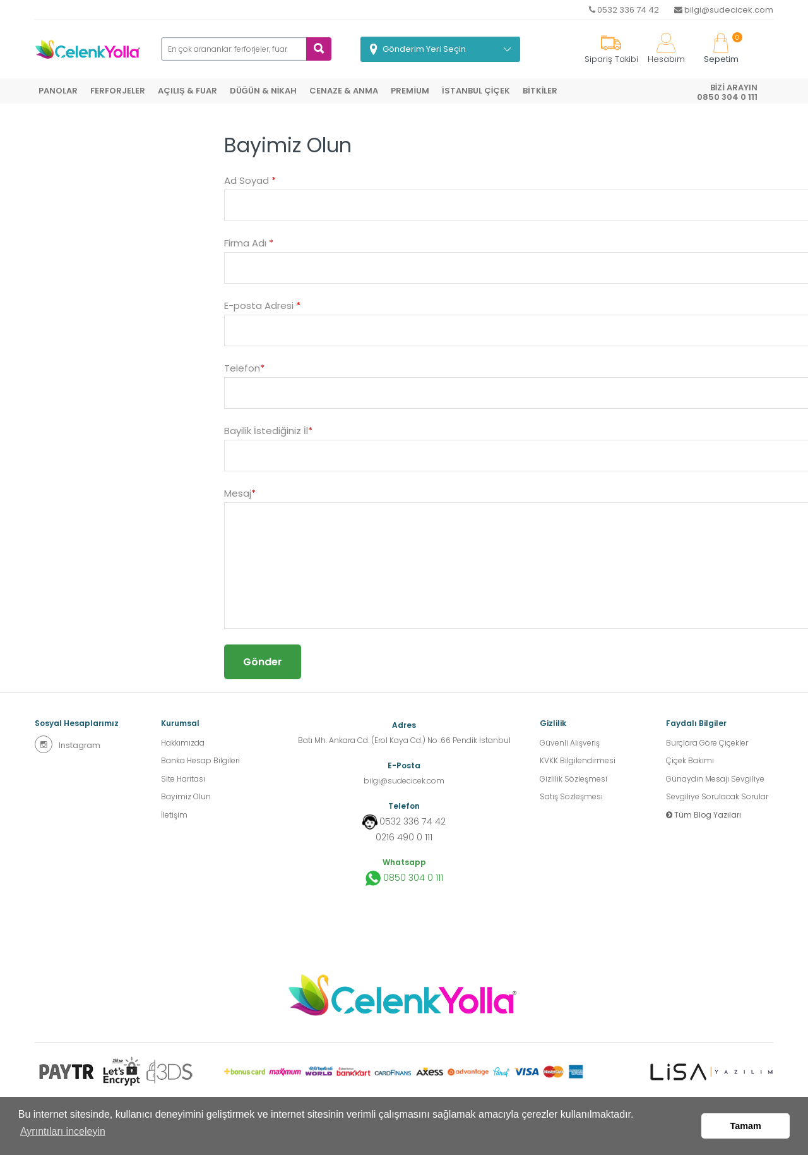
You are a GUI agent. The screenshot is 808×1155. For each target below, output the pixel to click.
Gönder (262, 662)
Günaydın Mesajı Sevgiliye (715, 781)
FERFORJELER (117, 91)
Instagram (67, 744)
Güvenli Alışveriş (570, 743)
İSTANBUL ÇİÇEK (476, 91)
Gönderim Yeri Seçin (424, 49)
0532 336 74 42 (624, 10)
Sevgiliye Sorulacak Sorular (717, 800)
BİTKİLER (540, 91)
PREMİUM (410, 91)
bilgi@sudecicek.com (723, 10)
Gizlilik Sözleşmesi (573, 781)
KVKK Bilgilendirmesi (577, 762)
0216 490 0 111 (404, 836)
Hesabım (666, 49)
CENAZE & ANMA (343, 91)
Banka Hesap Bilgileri (200, 762)
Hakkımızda (183, 743)
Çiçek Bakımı (690, 762)
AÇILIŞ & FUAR (187, 91)
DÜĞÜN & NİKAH (263, 91)
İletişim (174, 819)
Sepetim (721, 49)
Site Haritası (183, 781)
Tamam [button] (745, 1128)
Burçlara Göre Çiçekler (707, 743)
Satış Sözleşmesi (571, 800)
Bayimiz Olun (186, 800)
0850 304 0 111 (404, 877)
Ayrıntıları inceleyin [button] (62, 1135)
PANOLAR (58, 91)
